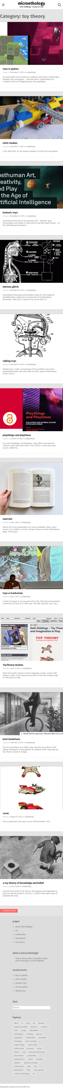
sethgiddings (31, 72)
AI (22, 1023)
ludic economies (31, 1041)
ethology (30, 1034)
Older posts (9, 911)
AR (34, 1023)
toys (35, 1066)
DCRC (16, 1030)
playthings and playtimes (17, 435)
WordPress (25, 1087)
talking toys (9, 361)
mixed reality (32, 1045)
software (17, 1063)
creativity (44, 1027)
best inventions (11, 739)
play (24, 1052)
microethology (31, 3)
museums (30, 1048)
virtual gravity (39, 1070)
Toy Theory (20, 942)
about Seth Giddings (24, 927)
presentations (19, 1056)
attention (41, 1023)
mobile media (19, 1048)
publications (20, 934)
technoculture (19, 1066)
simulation (39, 1059)
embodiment (33, 1030)
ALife (28, 1023)
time (29, 1066)
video (29, 1070)
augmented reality (20, 1027)
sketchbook (20, 938)
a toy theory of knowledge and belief (23, 883)
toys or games (11, 68)
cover (6, 813)
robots (30, 1059)
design (23, 1030)
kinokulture (43, 1038)
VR (34, 1074)
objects (16, 1052)
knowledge (18, 1041)
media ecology (19, 1045)
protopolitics (32, 1056)
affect (16, 1023)
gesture (39, 1034)
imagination (18, 1038)
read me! (7, 518)
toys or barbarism (13, 593)
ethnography (18, 1034)
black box (34, 1027)
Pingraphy (4, 1087)
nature (39, 1048)
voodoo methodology (21, 1074)
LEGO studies (10, 143)
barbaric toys (10, 212)
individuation (30, 1038)
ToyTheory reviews (13, 664)
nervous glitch (11, 286)
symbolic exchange (31, 1063)
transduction (18, 1070)
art (16, 930)
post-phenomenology (37, 1052)
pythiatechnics (19, 1059)
